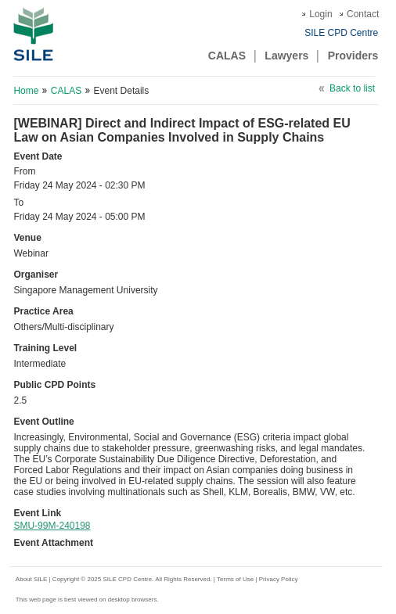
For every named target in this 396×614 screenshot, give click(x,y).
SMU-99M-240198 (51, 525)
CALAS (227, 55)
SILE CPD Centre (341, 32)
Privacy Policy (278, 579)
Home (25, 90)
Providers (353, 55)
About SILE (31, 579)
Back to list (352, 88)
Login (320, 14)
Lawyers (286, 55)
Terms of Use (236, 579)
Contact (363, 14)
